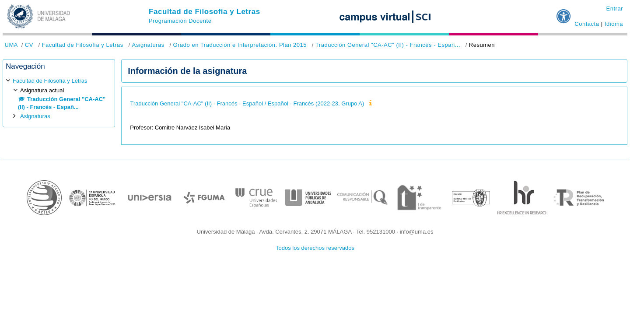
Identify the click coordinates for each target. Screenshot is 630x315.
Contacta (586, 24)
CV (29, 45)
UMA (11, 45)
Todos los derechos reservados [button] (315, 248)
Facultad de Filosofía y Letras (204, 11)
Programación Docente (180, 21)
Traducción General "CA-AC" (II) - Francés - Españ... (387, 45)
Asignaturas (148, 45)
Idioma (614, 24)
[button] (564, 12)
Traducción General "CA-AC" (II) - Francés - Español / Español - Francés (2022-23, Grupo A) (247, 103)
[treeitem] (59, 99)
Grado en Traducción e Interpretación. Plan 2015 (240, 45)
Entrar (614, 8)
